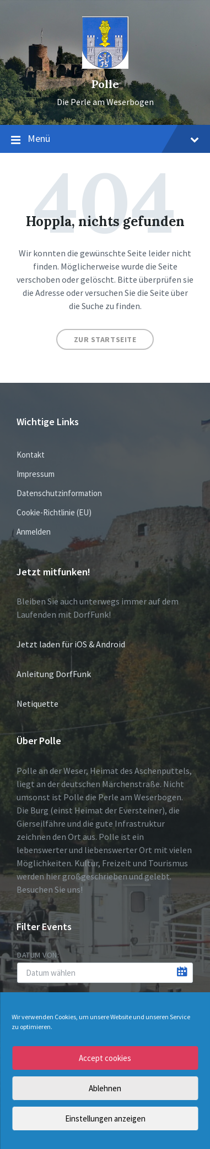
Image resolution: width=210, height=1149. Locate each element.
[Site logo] (105, 65)
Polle (105, 84)
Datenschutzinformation (59, 493)
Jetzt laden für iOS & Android (71, 644)
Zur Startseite (105, 339)
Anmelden (34, 531)
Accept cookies (105, 1058)
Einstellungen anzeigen (105, 1118)
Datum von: (38, 955)
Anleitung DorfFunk (54, 673)
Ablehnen (105, 1088)
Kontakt (31, 454)
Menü (105, 139)
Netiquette (37, 703)
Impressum (36, 474)
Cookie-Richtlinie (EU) (54, 512)
